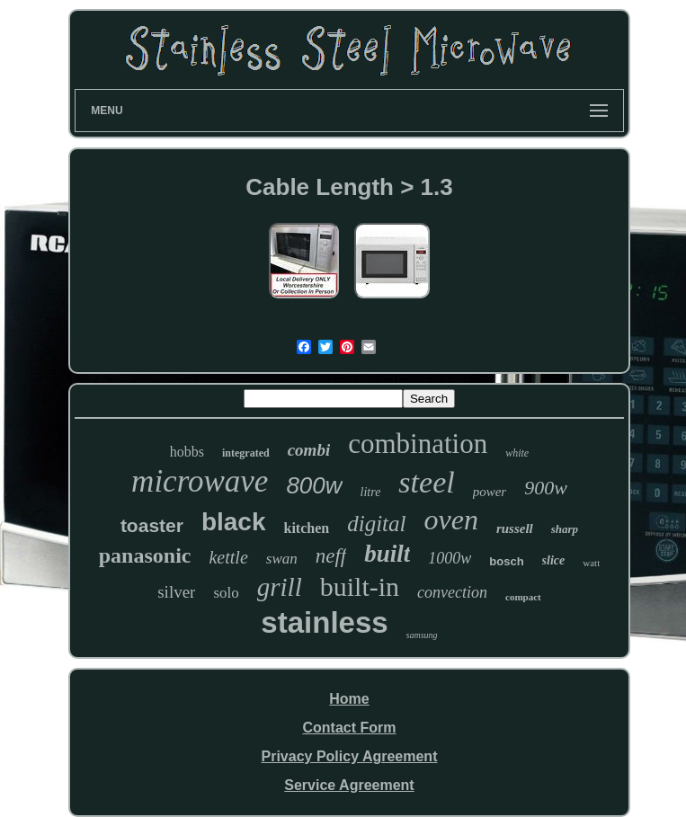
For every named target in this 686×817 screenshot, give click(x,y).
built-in (359, 586)
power (490, 491)
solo (225, 592)
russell (514, 528)
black (233, 522)
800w (314, 485)
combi (309, 449)
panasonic (145, 555)
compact (523, 596)
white (517, 453)
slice (554, 560)
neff (331, 556)
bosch (506, 561)
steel (426, 482)
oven (450, 519)
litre (371, 492)
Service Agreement (349, 785)
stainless (324, 622)
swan (282, 558)
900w (545, 487)
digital (376, 523)
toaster (151, 525)
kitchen (307, 528)
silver (176, 591)
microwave (199, 481)
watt (591, 562)
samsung (422, 635)
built (387, 553)
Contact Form (349, 727)
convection (452, 592)
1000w (449, 558)
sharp (564, 529)
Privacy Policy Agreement (350, 756)
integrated (246, 453)
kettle (228, 557)
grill (279, 587)
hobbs (187, 451)
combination (417, 443)
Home (349, 698)
